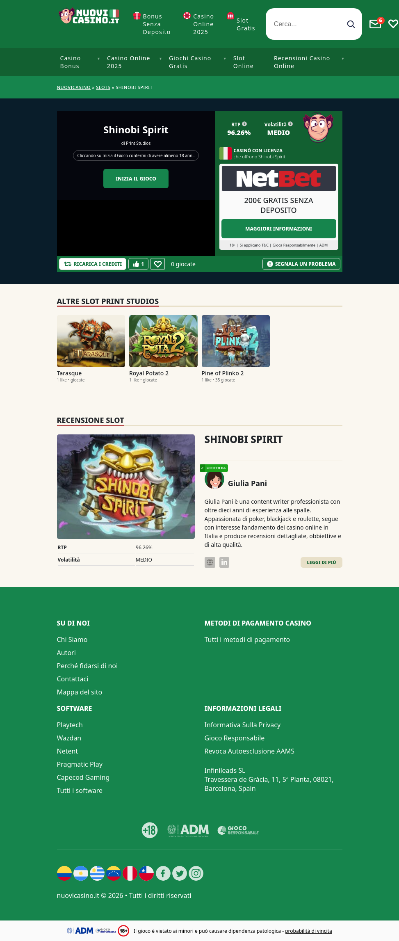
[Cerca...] (314, 24)
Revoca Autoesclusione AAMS (250, 751)
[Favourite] (157, 264)
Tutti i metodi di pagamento (247, 639)
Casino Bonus (70, 62)
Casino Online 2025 (203, 24)
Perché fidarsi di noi (87, 665)
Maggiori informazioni (278, 228)
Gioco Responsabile (235, 737)
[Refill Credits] (93, 264)
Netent (67, 751)
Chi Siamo (72, 639)
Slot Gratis (246, 24)
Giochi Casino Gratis (190, 62)
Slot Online (243, 62)
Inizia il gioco (136, 178)
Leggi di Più (321, 562)
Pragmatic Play (80, 764)
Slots (103, 87)
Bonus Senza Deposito (157, 24)
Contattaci (73, 678)
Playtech (70, 724)
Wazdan (69, 737)
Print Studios (138, 143)
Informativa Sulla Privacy (243, 724)
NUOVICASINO (74, 87)
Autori (66, 652)
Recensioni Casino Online (302, 62)
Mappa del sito (80, 692)
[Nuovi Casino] (90, 24)
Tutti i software (80, 790)
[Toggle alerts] (375, 24)
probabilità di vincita (308, 930)
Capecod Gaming (83, 777)
